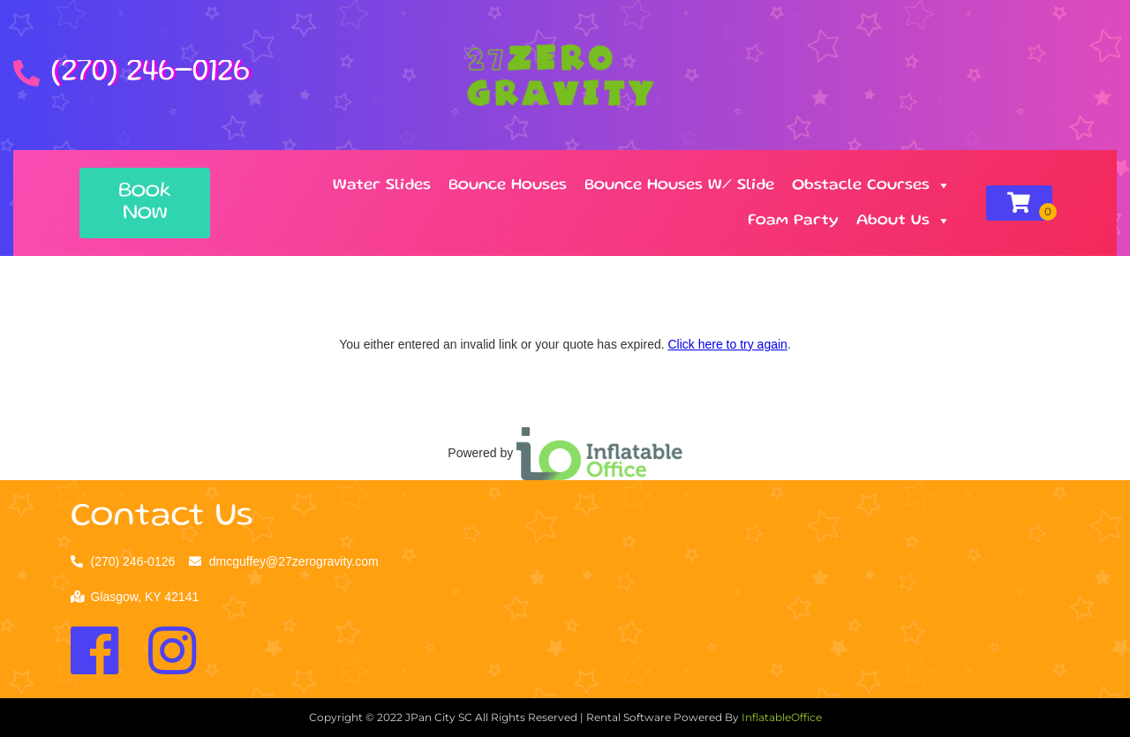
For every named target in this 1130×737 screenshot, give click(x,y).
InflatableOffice (782, 717)
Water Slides (382, 185)
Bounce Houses (507, 185)
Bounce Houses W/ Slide (679, 185)
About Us (903, 220)
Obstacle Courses (871, 185)
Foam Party (793, 221)
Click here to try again (727, 344)
